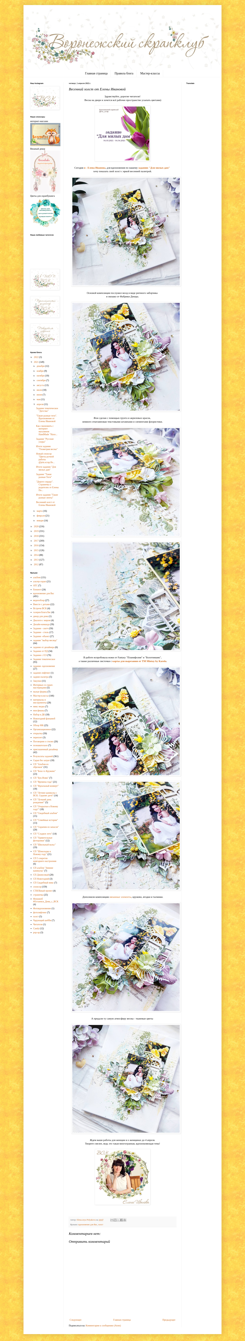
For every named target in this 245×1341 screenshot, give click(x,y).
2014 (36, 555)
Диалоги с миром (42, 620)
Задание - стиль (41, 632)
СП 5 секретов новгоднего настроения (44, 859)
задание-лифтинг (41, 673)
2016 (36, 545)
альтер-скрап (39, 581)
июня (39, 394)
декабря (41, 366)
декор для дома (40, 616)
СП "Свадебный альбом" (45, 813)
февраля (41, 515)
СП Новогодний (41, 879)
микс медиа (39, 706)
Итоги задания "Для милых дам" (46, 468)
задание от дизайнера (44, 647)
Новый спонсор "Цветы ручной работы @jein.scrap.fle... (45, 457)
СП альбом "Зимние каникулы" (43, 869)
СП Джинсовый (41, 875)
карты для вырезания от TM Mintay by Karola (139, 661)
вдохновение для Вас (87, 1224)
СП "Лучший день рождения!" (42, 801)
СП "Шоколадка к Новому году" (42, 853)
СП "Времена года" (43, 782)
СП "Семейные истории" (45, 820)
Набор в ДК (39, 714)
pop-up (36, 932)
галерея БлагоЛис (42, 612)
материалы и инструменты (39, 701)
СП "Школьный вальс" (44, 844)
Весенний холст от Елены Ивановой (45, 503)
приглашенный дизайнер (45, 749)
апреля (40, 404)
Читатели (38, 924)
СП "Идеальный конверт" (46, 786)
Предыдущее (168, 1320)
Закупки (37, 681)
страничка (38, 895)
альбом (36, 577)
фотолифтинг (39, 912)
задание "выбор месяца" (45, 640)
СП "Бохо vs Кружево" (44, 771)
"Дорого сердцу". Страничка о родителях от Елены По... (47, 485)
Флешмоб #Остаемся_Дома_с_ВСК (45, 900)
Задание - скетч (40, 628)
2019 (36, 531)
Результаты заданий (43, 756)
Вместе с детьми (41, 604)
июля (39, 390)
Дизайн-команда (41, 624)
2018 (36, 536)
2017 (36, 540)
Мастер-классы (150, 73)
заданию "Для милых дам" (154, 167)
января (40, 520)
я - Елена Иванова (94, 167)
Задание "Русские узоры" (45, 440)
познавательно (40, 745)
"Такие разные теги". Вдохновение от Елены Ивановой (46, 418)
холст (100, 1224)
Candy (36, 928)
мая (39, 399)
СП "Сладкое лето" (42, 833)
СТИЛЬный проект (42, 891)
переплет (37, 737)
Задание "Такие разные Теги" (44, 475)
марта (40, 511)
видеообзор (39, 600)
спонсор (37, 886)
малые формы (40, 691)
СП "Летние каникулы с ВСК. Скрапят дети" (45, 794)
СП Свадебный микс (43, 882)
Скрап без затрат (41, 760)
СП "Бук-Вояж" (41, 778)
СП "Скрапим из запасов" (46, 827)
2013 (36, 560)
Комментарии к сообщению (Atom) (103, 1325)
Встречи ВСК (40, 608)
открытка (37, 733)
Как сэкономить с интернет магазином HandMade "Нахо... (46, 430)
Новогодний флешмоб (44, 718)
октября (41, 375)
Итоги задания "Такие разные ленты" (47, 496)
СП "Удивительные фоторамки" (42, 839)
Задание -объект (41, 636)
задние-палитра (41, 677)
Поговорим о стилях (43, 741)
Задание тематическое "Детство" (47, 409)
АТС (35, 585)
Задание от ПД (40, 651)
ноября (40, 371)
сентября (41, 380)
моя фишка (38, 710)
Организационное (42, 729)
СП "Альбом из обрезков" (40, 765)
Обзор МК (38, 725)
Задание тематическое (44, 659)
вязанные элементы (120, 896)
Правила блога (124, 73)
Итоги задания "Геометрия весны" (47, 447)
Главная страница (96, 73)
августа (41, 385)
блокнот (37, 589)
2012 (36, 564)
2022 (36, 357)
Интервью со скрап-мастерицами (43, 686)
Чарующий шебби (42, 920)
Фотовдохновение (42, 908)
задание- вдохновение (44, 666)
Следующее (75, 1320)
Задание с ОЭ (40, 655)
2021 (36, 362)
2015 (36, 550)
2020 (36, 526)
